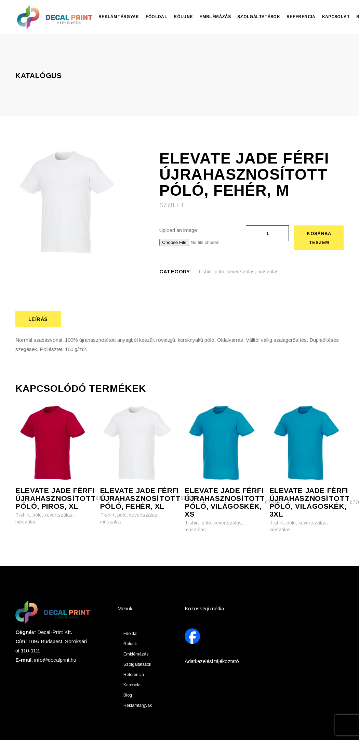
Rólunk (130, 643)
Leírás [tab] (38, 319)
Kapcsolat (132, 685)
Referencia (133, 674)
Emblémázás (135, 654)
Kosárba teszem (318, 237)
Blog (127, 695)
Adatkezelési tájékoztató (212, 661)
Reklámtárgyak (137, 705)
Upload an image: (178, 230)
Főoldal (130, 633)
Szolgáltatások (137, 664)
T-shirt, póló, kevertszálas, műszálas (238, 271)
